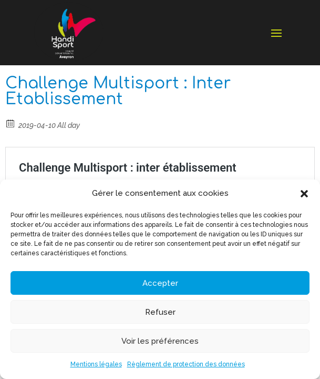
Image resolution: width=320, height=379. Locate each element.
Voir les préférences (160, 341)
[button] (304, 193)
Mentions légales (96, 364)
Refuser (160, 312)
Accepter (160, 283)
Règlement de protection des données (186, 364)
